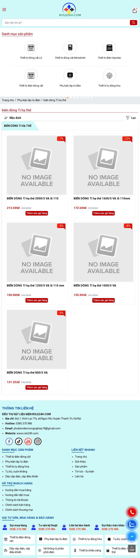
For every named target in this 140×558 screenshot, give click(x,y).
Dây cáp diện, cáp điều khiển (21, 476)
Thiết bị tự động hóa (109, 85)
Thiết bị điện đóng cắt (31, 85)
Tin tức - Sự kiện (84, 471)
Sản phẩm (81, 466)
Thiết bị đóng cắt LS (31, 57)
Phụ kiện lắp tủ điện (70, 85)
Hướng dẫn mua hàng (18, 490)
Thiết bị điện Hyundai (109, 57)
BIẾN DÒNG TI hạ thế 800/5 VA (27, 372)
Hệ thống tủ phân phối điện (51, 550)
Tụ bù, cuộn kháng (16, 471)
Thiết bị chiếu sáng (87, 550)
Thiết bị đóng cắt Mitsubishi (70, 57)
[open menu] (4, 9)
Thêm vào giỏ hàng (36, 213)
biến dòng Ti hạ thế (55, 100)
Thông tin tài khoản (16, 499)
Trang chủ (8, 100)
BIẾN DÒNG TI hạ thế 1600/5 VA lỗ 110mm (102, 198)
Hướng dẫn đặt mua (17, 495)
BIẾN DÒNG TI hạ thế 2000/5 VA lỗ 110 (32, 198)
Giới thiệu (80, 461)
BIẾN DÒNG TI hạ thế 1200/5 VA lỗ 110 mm (35, 285)
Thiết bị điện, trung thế (120, 550)
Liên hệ (79, 476)
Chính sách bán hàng (17, 504)
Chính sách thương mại (19, 509)
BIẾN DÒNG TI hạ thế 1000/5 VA (95, 285)
